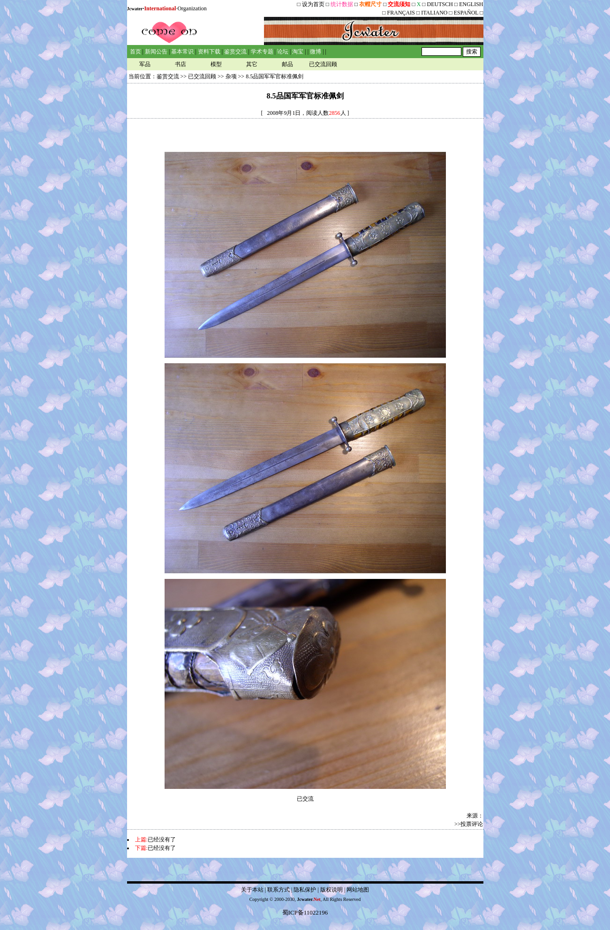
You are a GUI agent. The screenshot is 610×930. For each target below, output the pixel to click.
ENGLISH (471, 4)
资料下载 (209, 51)
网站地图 (357, 889)
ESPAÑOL (466, 12)
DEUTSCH (440, 4)
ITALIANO (434, 12)
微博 (315, 51)
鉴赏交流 (235, 51)
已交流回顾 (323, 64)
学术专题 (262, 51)
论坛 (282, 51)
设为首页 (313, 4)
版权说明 (331, 889)
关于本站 (252, 889)
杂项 (231, 76)
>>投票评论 (468, 824)
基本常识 (182, 51)
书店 (180, 64)
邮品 (287, 64)
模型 (216, 64)
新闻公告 (156, 51)
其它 (251, 64)
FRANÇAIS (401, 12)
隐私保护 (305, 889)
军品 (145, 64)
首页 (135, 51)
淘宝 (297, 51)
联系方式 (278, 889)
